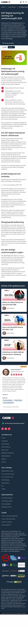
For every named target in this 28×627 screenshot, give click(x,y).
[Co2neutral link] (13, 565)
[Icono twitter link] (2, 428)
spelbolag (15, 93)
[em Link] (21, 374)
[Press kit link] (4, 462)
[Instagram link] (5, 428)
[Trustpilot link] (9, 581)
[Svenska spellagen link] (6, 504)
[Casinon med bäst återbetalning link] (10, 516)
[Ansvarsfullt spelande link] (7, 498)
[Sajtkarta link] (4, 459)
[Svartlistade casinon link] (7, 507)
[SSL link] (2, 486)
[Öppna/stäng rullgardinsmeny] (26, 2)
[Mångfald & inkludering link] (8, 453)
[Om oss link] (3, 438)
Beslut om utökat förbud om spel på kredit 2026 (12, 303)
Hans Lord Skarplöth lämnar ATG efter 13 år (12, 328)
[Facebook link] (9, 428)
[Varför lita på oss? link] (6, 447)
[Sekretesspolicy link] (5, 483)
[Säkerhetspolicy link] (5, 480)
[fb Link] (12, 374)
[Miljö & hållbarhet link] (6, 456)
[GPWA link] (21, 576)
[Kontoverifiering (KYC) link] (7, 501)
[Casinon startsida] (10, 2)
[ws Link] (19, 374)
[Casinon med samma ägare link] (8, 519)
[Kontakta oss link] (5, 441)
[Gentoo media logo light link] (5, 576)
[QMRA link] (13, 576)
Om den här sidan (8, 43)
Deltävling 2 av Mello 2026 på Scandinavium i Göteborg (13, 353)
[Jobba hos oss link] (5, 450)
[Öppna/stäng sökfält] (23, 2)
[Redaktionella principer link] (7, 471)
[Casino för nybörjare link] (7, 522)
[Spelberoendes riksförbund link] (5, 571)
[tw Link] (16, 374)
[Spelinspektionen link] (13, 558)
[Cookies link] (3, 489)
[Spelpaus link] (21, 571)
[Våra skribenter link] (5, 444)
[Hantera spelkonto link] (6, 525)
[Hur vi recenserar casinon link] (8, 474)
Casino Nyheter (12, 7)
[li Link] (14, 374)
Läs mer (5, 394)
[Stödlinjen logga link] (13, 571)
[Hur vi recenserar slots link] (7, 477)
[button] (26, 2)
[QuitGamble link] (21, 565)
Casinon (3, 7)
